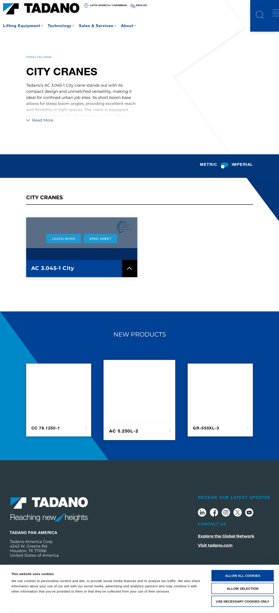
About (127, 25)
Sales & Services (96, 25)
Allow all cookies (242, 559)
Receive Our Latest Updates (234, 505)
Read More (39, 128)
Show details (183, 604)
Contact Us (212, 532)
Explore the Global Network (226, 544)
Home (30, 65)
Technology (59, 25)
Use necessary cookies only (242, 585)
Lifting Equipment (21, 25)
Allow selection (243, 572)
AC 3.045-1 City (52, 276)
